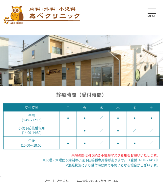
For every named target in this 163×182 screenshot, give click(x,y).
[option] (81, 60)
